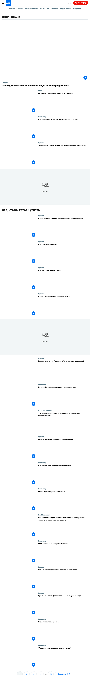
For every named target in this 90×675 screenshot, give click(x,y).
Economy (42, 117)
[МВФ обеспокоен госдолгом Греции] (63, 553)
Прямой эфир (80, 3)
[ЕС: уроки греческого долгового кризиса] (63, 102)
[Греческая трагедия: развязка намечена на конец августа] (63, 527)
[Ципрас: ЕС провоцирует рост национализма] (63, 396)
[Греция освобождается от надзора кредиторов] (63, 129)
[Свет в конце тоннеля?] (63, 253)
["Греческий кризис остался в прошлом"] (63, 657)
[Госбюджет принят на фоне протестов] (63, 306)
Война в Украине (16, 8)
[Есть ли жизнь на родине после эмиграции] (63, 448)
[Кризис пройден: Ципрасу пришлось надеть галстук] (63, 605)
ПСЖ (42, 8)
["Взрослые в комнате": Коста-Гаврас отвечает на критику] (63, 155)
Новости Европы (45, 410)
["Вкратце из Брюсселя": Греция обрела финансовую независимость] (63, 422)
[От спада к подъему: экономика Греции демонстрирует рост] (45, 85)
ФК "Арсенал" (52, 8)
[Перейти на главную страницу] (8, 3)
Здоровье (77, 8)
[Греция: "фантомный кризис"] (63, 279)
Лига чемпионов (31, 8)
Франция (42, 384)
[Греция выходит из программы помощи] (63, 474)
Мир (40, 91)
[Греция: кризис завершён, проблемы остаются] (63, 579)
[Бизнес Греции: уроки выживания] (63, 500)
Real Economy (44, 515)
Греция (5, 82)
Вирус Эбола (65, 8)
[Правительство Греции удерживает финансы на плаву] (63, 227)
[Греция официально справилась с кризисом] (63, 631)
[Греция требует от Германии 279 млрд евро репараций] (63, 370)
